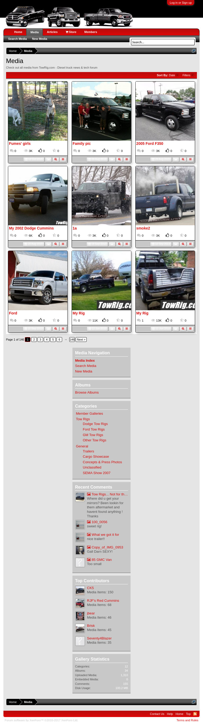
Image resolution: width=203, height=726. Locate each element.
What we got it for (103, 535)
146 (72, 339)
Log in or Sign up (181, 2)
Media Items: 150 (100, 592)
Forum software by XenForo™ (41, 720)
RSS (195, 714)
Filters (188, 75)
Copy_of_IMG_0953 (105, 547)
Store (71, 32)
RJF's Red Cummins (103, 601)
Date (174, 75)
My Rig (79, 313)
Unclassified (92, 467)
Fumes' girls (20, 143)
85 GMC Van (99, 560)
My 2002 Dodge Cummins (31, 228)
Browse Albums (87, 392)
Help (170, 713)
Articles (52, 32)
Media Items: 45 (99, 630)
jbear (91, 613)
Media (34, 32)
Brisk (91, 626)
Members (90, 32)
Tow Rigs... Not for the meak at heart (107, 494)
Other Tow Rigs (94, 440)
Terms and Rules (188, 720)
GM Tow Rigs (93, 435)
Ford (13, 313)
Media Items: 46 (99, 617)
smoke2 (143, 228)
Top (188, 713)
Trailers (88, 451)
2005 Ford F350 (149, 143)
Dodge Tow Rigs (95, 424)
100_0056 (97, 522)
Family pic (82, 143)
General (82, 446)
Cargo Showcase (96, 456)
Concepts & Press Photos (102, 462)
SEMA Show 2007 (96, 473)
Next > (81, 339)
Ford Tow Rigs (94, 429)
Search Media (85, 366)
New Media (83, 371)
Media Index (85, 360)
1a (75, 228)
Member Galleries (89, 413)
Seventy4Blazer (99, 638)
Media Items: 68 (99, 605)
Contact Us (157, 713)
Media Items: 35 (99, 642)
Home (18, 32)
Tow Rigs (83, 419)
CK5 (90, 588)
